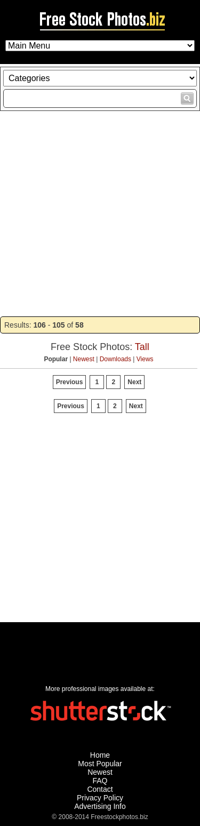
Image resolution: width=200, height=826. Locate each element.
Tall (142, 346)
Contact (100, 789)
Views (145, 359)
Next (134, 382)
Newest (83, 359)
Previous (69, 382)
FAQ (99, 780)
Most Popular (100, 763)
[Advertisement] (100, 214)
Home (100, 755)
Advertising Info (100, 806)
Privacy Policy (100, 797)
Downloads (115, 359)
